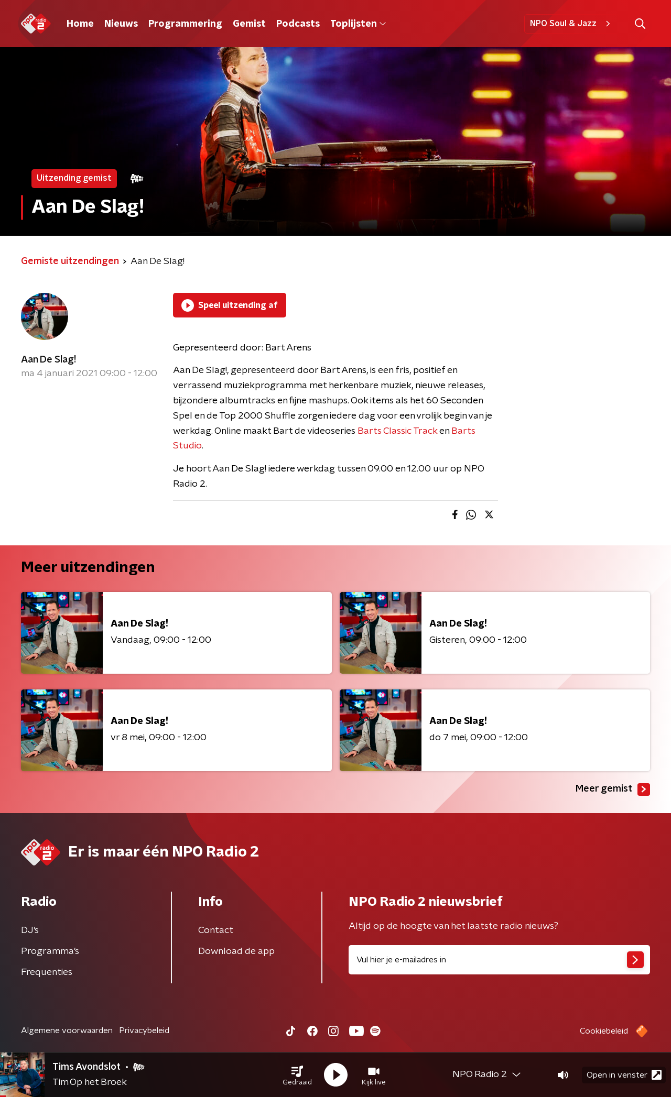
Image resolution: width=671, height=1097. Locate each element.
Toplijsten (358, 24)
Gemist (249, 24)
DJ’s (30, 930)
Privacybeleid (144, 1030)
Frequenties (46, 972)
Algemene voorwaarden (67, 1030)
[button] (297, 1075)
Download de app (236, 951)
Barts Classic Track (397, 431)
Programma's (50, 951)
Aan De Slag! (48, 360)
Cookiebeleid (604, 1031)
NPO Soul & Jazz (571, 23)
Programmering (185, 24)
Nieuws (121, 24)
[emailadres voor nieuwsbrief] (499, 959)
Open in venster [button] (624, 1075)
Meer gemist (613, 789)
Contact (215, 930)
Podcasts (298, 24)
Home (80, 24)
